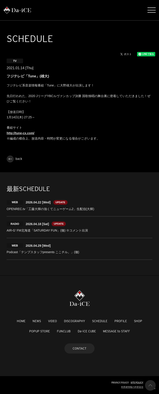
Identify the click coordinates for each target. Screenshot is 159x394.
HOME (21, 321)
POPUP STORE (39, 331)
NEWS (37, 321)
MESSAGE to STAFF (116, 331)
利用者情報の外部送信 (132, 387)
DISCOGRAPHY (74, 321)
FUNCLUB (64, 331)
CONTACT (79, 348)
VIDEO (52, 321)
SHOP (138, 321)
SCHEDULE (99, 321)
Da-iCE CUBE (87, 331)
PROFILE (120, 321)
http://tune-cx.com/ (20, 133)
